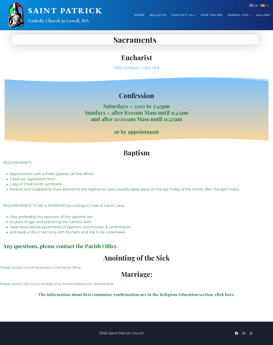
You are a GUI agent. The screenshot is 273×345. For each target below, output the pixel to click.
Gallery (263, 15)
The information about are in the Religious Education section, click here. (136, 294)
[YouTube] (243, 333)
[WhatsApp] (250, 333)
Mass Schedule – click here (136, 67)
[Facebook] (235, 333)
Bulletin (158, 15)
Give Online (212, 15)
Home (139, 15)
